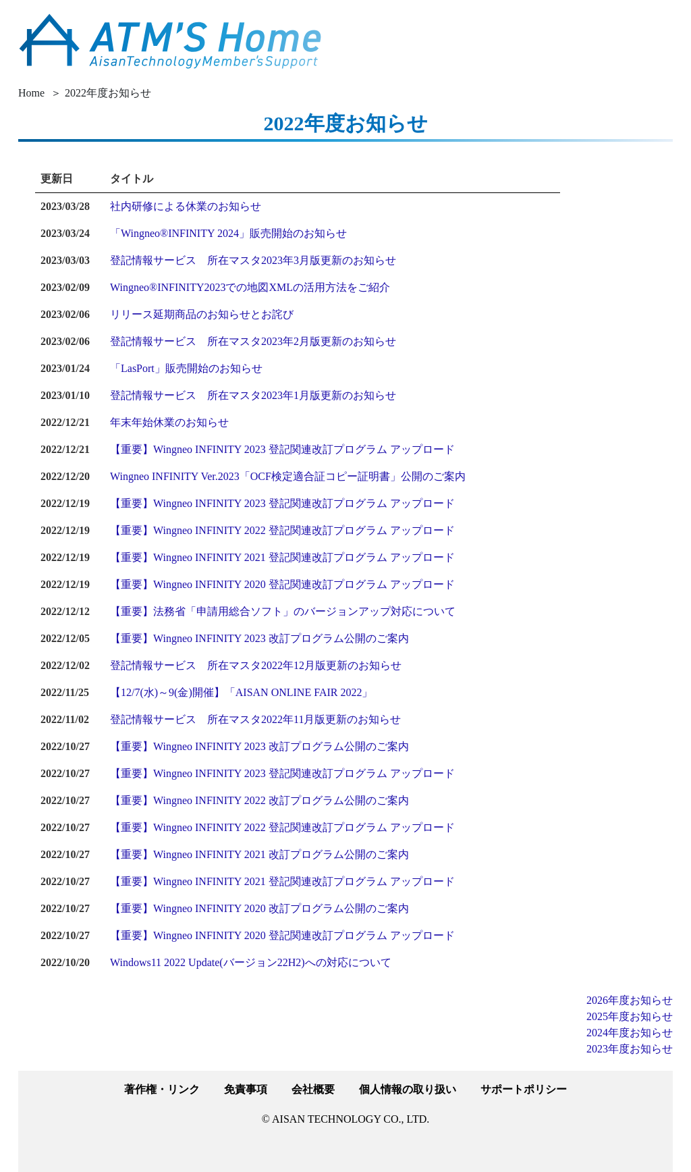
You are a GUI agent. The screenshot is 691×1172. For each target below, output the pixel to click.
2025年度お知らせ (629, 1016)
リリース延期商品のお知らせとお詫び (202, 314)
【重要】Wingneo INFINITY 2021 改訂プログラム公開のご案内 (259, 854)
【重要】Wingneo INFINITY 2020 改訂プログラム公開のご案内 (259, 908)
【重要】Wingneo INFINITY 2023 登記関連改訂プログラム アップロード (282, 449)
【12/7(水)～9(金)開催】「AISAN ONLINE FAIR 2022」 (241, 692)
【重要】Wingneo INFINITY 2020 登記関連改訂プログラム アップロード (282, 584)
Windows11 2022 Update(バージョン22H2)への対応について (250, 962)
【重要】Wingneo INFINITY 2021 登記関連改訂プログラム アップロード (282, 557)
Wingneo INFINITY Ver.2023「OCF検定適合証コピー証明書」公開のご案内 (288, 476)
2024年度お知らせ (629, 1032)
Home (31, 93)
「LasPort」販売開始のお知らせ (186, 368)
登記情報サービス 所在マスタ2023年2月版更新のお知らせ (253, 341)
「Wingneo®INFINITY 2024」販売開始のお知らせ (228, 233)
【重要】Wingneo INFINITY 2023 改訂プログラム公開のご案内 (259, 638)
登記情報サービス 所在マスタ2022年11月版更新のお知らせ (255, 719)
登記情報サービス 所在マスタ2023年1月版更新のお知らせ (253, 395)
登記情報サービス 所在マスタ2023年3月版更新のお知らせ (253, 260)
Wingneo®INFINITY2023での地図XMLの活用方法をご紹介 (250, 287)
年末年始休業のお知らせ (169, 422)
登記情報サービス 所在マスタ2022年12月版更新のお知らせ (256, 665)
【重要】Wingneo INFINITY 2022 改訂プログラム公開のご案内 (259, 800)
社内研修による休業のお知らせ (185, 206)
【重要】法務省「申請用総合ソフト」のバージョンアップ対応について (282, 611)
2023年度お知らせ (629, 1049)
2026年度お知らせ (629, 1000)
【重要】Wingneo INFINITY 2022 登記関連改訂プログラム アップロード (282, 530)
